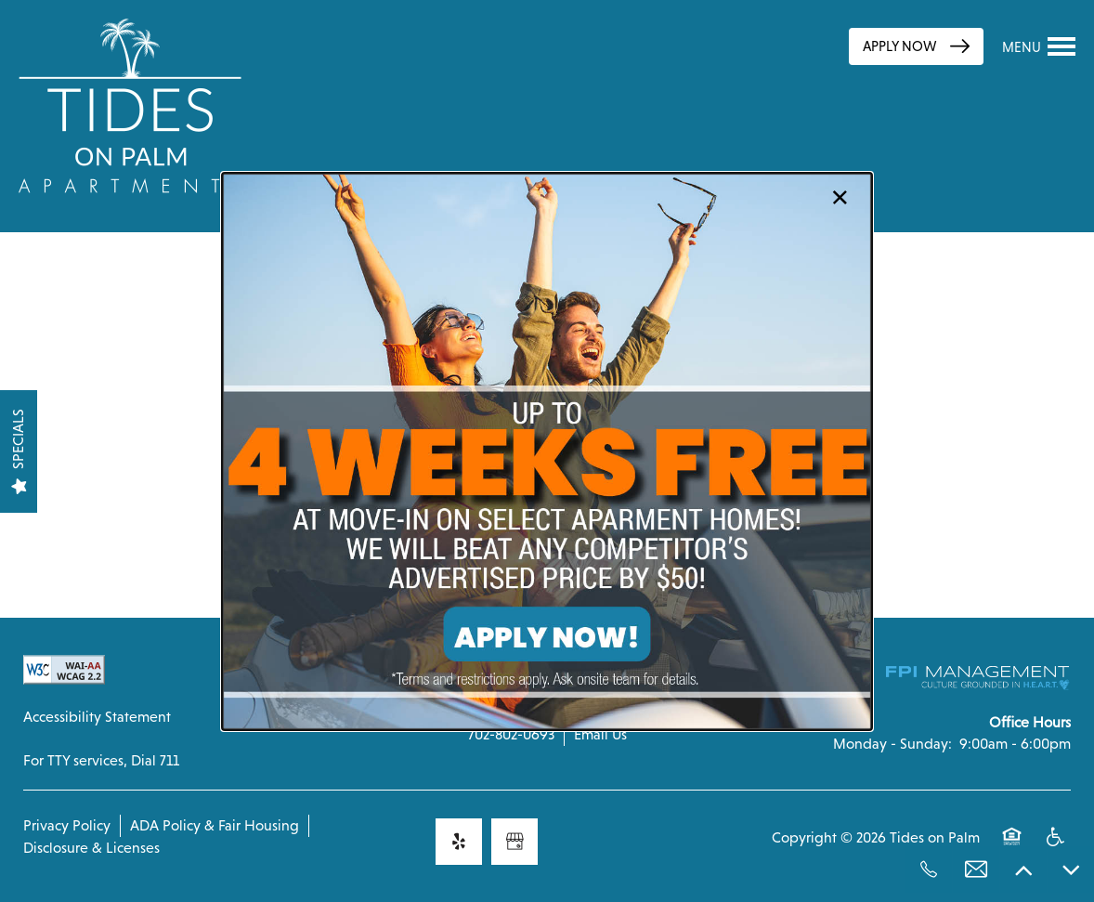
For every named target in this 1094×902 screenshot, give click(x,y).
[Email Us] (976, 869)
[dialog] (547, 451)
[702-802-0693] (928, 869)
